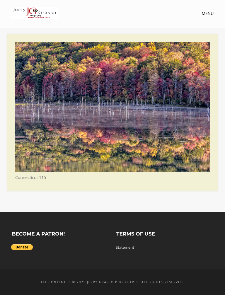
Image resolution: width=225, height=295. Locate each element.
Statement (125, 247)
